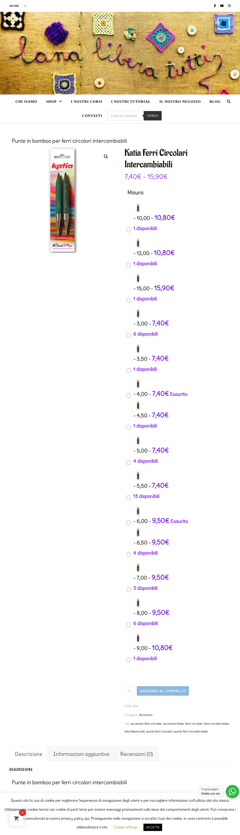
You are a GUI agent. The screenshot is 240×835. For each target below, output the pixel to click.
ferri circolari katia (216, 724)
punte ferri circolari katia (191, 731)
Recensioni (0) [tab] (136, 754)
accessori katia (173, 724)
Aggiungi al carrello (163, 691)
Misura (135, 192)
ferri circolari (194, 724)
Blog (215, 101)
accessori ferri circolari (146, 724)
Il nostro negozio (180, 101)
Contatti (92, 116)
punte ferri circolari (159, 731)
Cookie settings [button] (126, 827)
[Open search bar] (25, 6)
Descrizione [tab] (28, 754)
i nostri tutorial (131, 101)
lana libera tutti (134, 731)
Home (14, 6)
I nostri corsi (86, 101)
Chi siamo (26, 101)
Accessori (145, 715)
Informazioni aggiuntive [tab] (81, 754)
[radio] (151, 220)
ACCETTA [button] (152, 827)
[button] (106, 156)
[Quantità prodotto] (130, 691)
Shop (51, 101)
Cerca (152, 115)
